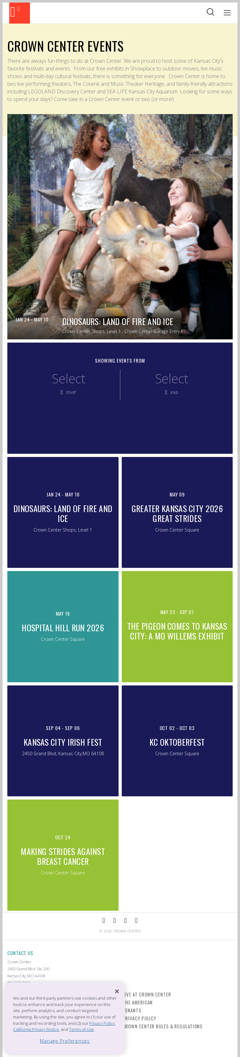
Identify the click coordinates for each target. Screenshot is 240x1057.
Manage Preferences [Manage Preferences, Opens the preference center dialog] (65, 1041)
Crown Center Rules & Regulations (163, 1026)
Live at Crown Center (147, 994)
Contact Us (20, 953)
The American (138, 1002)
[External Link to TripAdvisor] (125, 921)
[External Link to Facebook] (103, 921)
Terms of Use (81, 1029)
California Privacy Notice (36, 1029)
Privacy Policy (139, 1018)
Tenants (132, 1010)
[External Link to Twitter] (136, 921)
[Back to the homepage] (19, 13)
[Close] (117, 991)
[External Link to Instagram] (114, 921)
